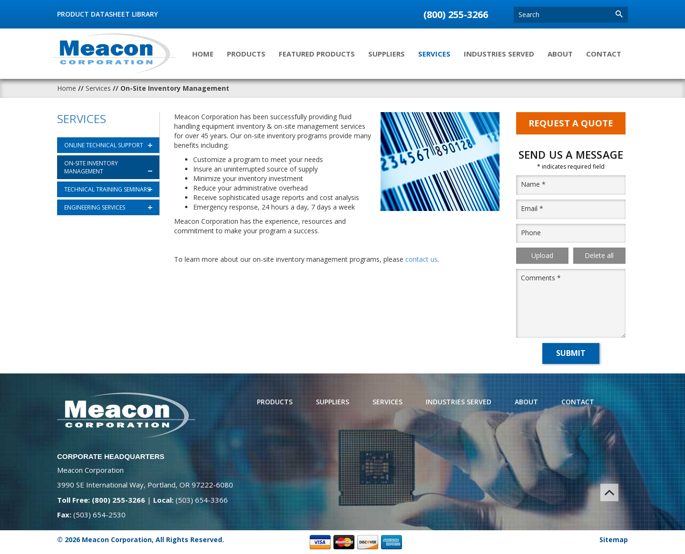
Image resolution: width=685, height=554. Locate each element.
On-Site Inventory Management (91, 167)
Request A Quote (570, 123)
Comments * (541, 278)
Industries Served (499, 53)
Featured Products (317, 53)
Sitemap (613, 539)
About (560, 53)
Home (203, 53)
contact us (421, 259)
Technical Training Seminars (107, 189)
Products (246, 53)
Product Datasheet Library (107, 14)
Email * (532, 208)
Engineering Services (94, 207)
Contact (603, 53)
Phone (531, 232)
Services (434, 53)
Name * (533, 184)
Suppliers (386, 53)
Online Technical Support (103, 145)
